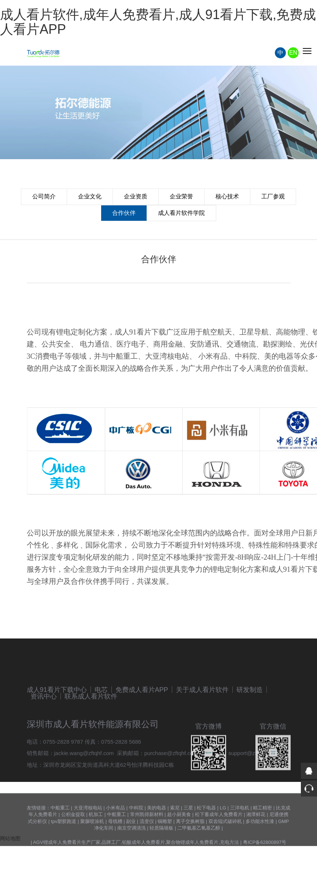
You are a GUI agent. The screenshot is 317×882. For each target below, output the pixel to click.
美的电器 (156, 825)
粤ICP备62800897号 (265, 860)
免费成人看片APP (141, 719)
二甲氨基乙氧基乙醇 (198, 846)
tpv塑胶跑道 (63, 839)
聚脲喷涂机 (92, 839)
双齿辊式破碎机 (225, 839)
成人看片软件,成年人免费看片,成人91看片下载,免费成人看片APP (158, 22)
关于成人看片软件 (202, 719)
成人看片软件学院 (181, 213)
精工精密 (262, 825)
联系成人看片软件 (90, 725)
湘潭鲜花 (255, 832)
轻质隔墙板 (161, 846)
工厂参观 (273, 196)
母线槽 (115, 839)
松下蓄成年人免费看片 (219, 832)
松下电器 (206, 825)
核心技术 (227, 196)
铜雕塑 (165, 839)
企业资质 (135, 196)
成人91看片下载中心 (57, 719)
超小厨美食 (179, 832)
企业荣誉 (181, 196)
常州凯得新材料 (146, 832)
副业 (131, 839)
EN (293, 53)
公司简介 (44, 196)
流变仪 (147, 839)
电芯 (101, 719)
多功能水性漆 (260, 839)
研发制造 (249, 719)
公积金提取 (73, 832)
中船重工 (60, 825)
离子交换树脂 (190, 839)
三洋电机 (239, 825)
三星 (188, 825)
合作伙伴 (124, 213)
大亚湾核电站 (88, 825)
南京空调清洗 (131, 846)
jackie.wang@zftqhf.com (84, 782)
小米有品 (115, 825)
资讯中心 (43, 725)
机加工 (96, 832)
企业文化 (90, 196)
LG (223, 825)
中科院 (136, 825)
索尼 (175, 825)
